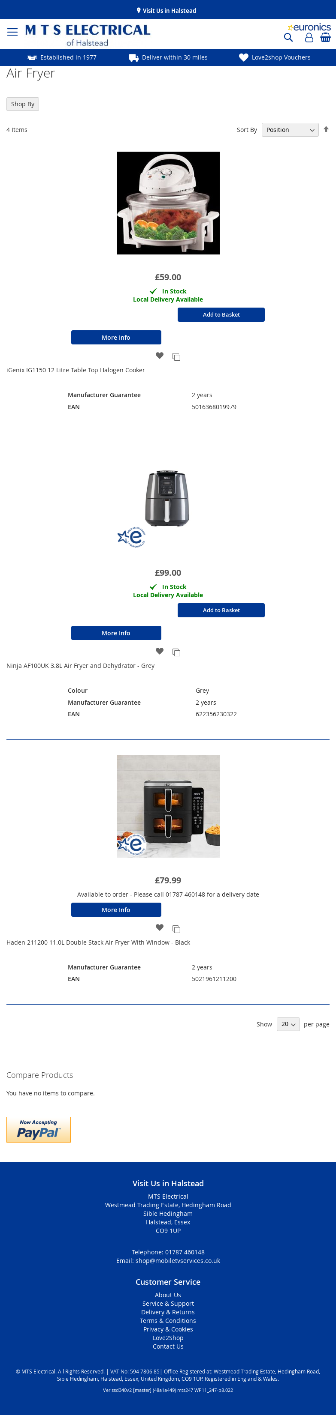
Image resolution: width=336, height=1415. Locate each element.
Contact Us (168, 1346)
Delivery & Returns (168, 1312)
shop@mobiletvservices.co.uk (178, 1260)
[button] (159, 356)
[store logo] (62, 36)
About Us (168, 1295)
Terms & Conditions (168, 1320)
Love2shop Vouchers (281, 57)
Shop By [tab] (22, 104)
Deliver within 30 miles (175, 57)
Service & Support (168, 1303)
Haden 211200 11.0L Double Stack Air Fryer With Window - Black (98, 942)
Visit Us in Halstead (169, 11)
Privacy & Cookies (168, 1329)
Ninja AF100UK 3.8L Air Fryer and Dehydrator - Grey (80, 665)
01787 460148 (185, 1252)
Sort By (247, 130)
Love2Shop (168, 1338)
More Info (116, 337)
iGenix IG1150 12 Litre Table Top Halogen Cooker (75, 370)
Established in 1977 (68, 57)
